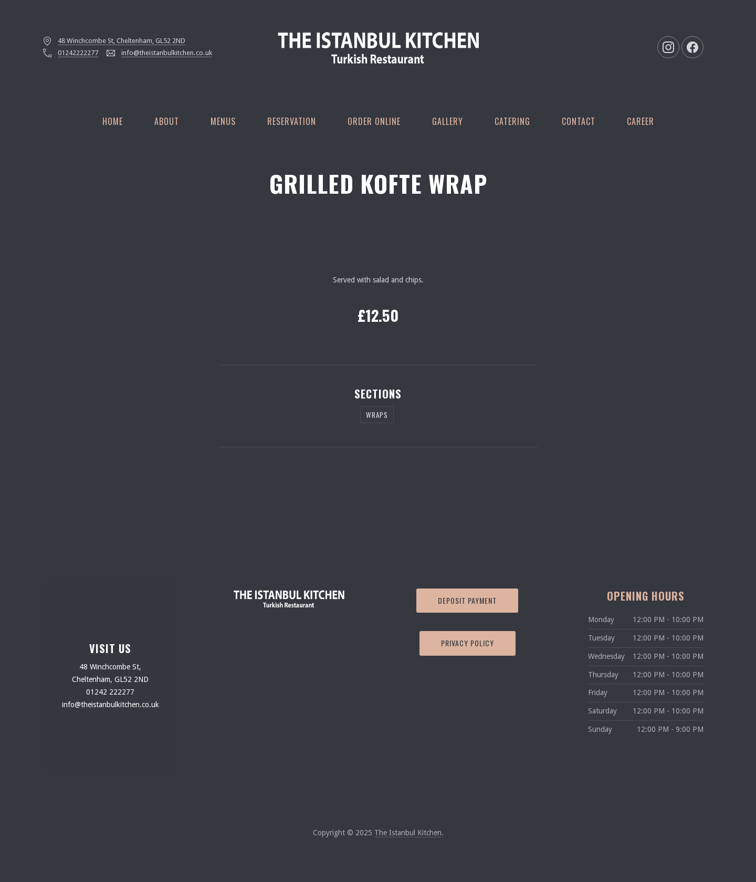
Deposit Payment (467, 600)
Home (112, 121)
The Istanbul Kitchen (408, 832)
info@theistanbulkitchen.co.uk (166, 53)
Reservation (291, 121)
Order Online (374, 121)
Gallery (447, 121)
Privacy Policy (467, 642)
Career (640, 121)
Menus (223, 121)
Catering (512, 121)
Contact (578, 121)
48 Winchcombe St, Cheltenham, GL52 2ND (121, 41)
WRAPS (377, 415)
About (166, 121)
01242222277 (78, 53)
